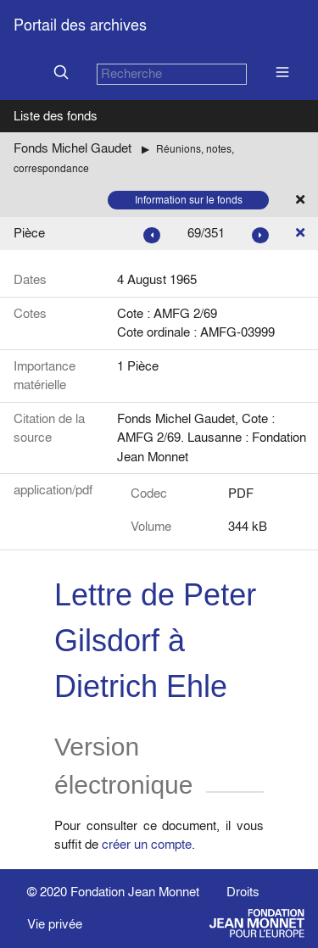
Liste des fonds (56, 116)
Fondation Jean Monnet (134, 892)
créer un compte (147, 844)
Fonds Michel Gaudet (72, 148)
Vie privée (54, 924)
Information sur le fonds (189, 199)
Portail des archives (80, 25)
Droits (242, 892)
